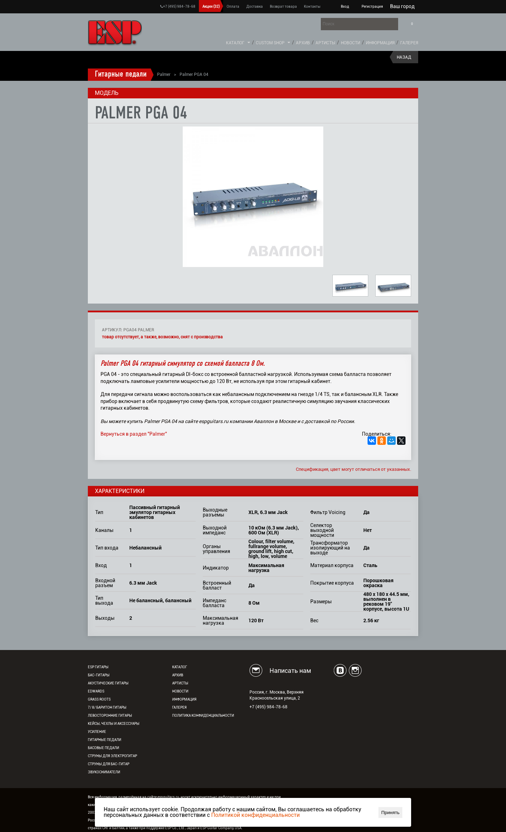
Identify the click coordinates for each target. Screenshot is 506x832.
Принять (390, 812)
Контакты (312, 6)
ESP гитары (98, 667)
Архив (303, 42)
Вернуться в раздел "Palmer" (133, 434)
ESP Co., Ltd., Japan (181, 828)
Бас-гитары (99, 675)
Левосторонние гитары (110, 715)
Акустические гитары (108, 683)
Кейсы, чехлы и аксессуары (114, 724)
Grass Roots (99, 699)
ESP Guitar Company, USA (220, 828)
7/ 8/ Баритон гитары (107, 707)
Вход (345, 6)
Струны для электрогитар (112, 756)
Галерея (409, 42)
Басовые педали (103, 748)
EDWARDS (96, 691)
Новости (350, 42)
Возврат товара (283, 6)
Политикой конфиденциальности (255, 815)
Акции (211, 6)
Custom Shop (270, 42)
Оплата (233, 6)
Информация (380, 42)
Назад (404, 57)
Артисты (325, 42)
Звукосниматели (104, 772)
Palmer (163, 74)
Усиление (97, 732)
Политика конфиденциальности (203, 715)
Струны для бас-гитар (108, 764)
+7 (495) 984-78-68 (177, 6)
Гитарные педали (121, 74)
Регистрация (372, 6)
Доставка (254, 6)
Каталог (235, 42)
